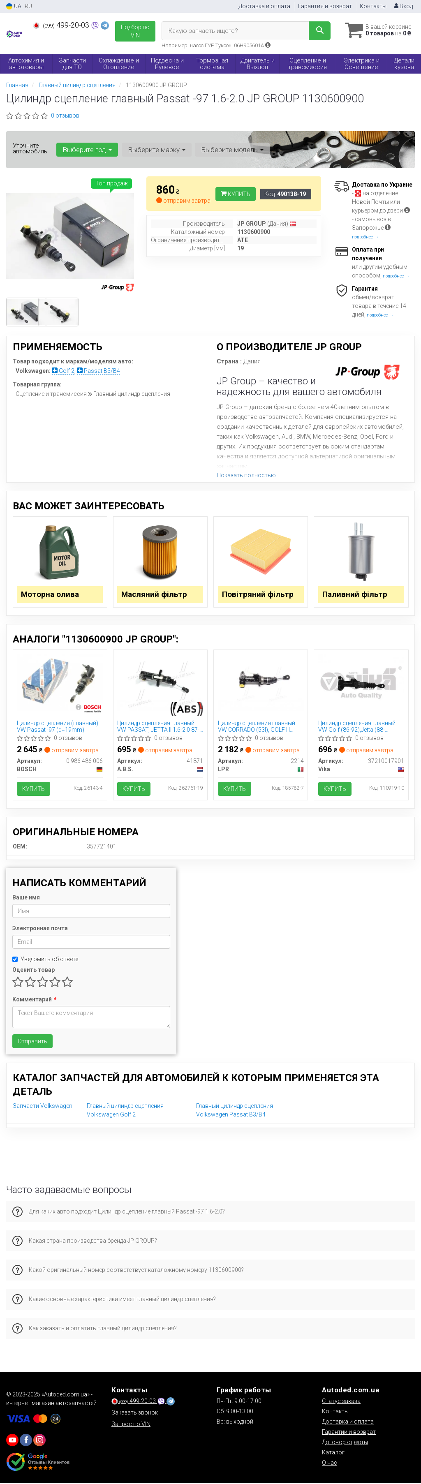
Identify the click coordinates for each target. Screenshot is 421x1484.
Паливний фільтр (354, 595)
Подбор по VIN (135, 31)
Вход (403, 6)
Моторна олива (50, 595)
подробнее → (365, 237)
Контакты (373, 6)
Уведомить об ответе (45, 960)
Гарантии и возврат (349, 1432)
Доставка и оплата (264, 6)
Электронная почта (40, 929)
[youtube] (12, 1441)
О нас (329, 1463)
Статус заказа (341, 1401)
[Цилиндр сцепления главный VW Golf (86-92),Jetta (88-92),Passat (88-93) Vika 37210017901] (361, 683)
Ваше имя (26, 898)
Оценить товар (33, 971)
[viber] (26, 1441)
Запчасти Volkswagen (42, 1107)
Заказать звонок (134, 1413)
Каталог (333, 1453)
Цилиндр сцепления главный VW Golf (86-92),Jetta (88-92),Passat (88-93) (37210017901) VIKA (357, 727)
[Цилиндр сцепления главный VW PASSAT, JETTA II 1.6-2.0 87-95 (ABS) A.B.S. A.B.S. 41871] (160, 683)
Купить (235, 194)
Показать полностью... (248, 475)
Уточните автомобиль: (31, 148)
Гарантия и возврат (325, 6)
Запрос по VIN (130, 1425)
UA (13, 6)
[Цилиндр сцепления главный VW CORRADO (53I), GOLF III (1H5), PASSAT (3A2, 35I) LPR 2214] (260, 683)
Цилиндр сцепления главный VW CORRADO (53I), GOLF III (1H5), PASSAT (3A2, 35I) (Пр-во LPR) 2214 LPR (259, 727)
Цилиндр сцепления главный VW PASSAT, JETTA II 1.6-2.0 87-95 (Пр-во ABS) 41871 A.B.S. (159, 727)
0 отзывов (65, 115)
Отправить (32, 1042)
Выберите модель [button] (232, 150)
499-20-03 (62, 25)
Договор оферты (345, 1443)
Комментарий (34, 1000)
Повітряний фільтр (258, 595)
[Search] (317, 30)
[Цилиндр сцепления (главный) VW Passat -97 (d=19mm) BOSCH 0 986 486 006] (60, 683)
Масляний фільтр (155, 595)
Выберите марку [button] (156, 150)
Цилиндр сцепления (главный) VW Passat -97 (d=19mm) (58, 727)
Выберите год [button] (87, 150)
